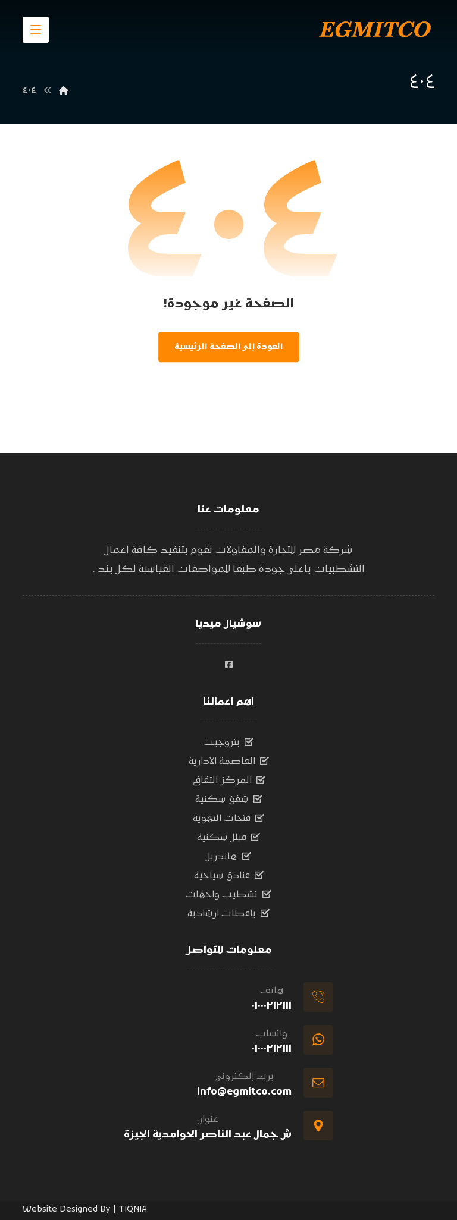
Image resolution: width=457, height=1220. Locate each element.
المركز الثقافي (228, 781)
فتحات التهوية (228, 819)
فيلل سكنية (228, 838)
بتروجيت (228, 743)
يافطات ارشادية (228, 914)
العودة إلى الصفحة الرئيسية (228, 347)
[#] (228, 665)
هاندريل (228, 857)
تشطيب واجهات (228, 895)
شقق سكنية (228, 800)
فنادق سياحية (229, 876)
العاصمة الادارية (229, 762)
